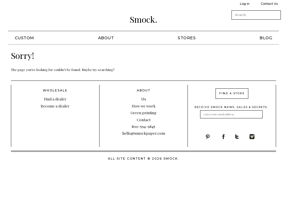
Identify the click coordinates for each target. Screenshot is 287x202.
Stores (187, 37)
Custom (24, 37)
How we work (144, 105)
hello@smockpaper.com (143, 133)
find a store (232, 93)
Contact (144, 119)
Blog (266, 37)
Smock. (143, 19)
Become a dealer (55, 105)
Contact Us (269, 4)
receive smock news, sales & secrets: (231, 107)
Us (143, 98)
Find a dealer (55, 98)
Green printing (143, 112)
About (106, 37)
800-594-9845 (143, 126)
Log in (244, 4)
